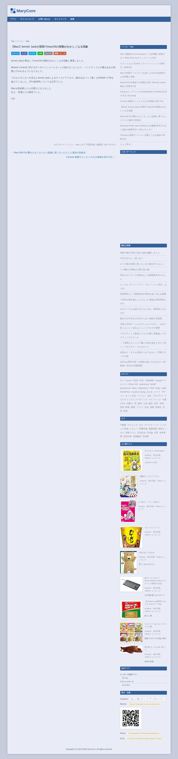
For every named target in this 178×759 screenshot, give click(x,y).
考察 (152, 407)
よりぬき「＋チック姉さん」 (150, 502)
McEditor (126, 685)
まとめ (149, 392)
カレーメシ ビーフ (152, 527)
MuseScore (125, 388)
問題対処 (91, 144)
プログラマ (158, 396)
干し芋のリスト (156, 699)
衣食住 (158, 407)
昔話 (122, 407)
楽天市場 (156, 455)
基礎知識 (153, 429)
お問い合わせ (44, 19)
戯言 (151, 403)
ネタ (141, 425)
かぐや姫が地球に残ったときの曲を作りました (142, 264)
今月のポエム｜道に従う (131, 258)
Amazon (148, 455)
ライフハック (154, 399)
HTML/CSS (133, 384)
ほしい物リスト (138, 699)
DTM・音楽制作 (146, 380)
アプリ (13, 19)
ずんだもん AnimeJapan (154, 451)
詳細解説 (137, 436)
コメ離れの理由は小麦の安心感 (134, 269)
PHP (152, 388)
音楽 (125, 411)
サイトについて (27, 19)
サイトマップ (60, 19)
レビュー (134, 429)
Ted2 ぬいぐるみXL (147, 552)
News (134, 388)
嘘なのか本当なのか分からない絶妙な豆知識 (141, 318)
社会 (146, 407)
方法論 (150, 432)
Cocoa (128, 380)
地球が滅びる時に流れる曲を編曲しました (140, 253)
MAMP (153, 384)
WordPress (125, 392)
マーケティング (151, 425)
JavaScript (144, 384)
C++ (122, 380)
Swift (163, 388)
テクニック (132, 425)
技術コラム (130, 432)
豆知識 (145, 436)
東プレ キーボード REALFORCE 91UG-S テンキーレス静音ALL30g (156, 581)
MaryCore (26, 10)
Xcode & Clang (138, 392)
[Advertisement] (89, 31)
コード (157, 392)
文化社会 (141, 432)
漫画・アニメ (137, 407)
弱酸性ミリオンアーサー (150, 476)
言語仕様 (127, 436)
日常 (156, 432)
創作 (140, 403)
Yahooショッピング (153, 458)
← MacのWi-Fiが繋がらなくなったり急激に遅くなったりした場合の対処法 (48, 152)
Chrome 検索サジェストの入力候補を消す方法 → (91, 157)
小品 (145, 403)
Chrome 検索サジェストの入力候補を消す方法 (142, 101)
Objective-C (143, 388)
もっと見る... (126, 144)
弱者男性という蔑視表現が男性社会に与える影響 (143, 294)
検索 (72, 19)
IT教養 (123, 425)
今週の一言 (131, 403)
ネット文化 (130, 396)
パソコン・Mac (72, 144)
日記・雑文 (159, 403)
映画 (127, 407)
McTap (125, 678)
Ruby (157, 388)
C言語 (135, 380)
